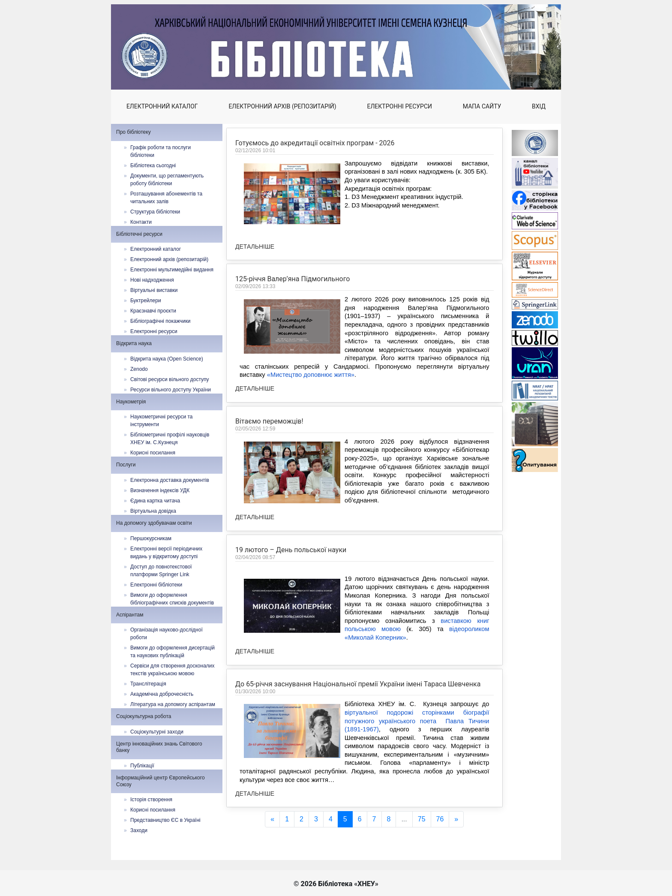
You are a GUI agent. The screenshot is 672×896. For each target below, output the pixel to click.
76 (440, 819)
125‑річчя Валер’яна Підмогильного (292, 279)
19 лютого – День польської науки (290, 595)
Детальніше (254, 246)
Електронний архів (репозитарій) (282, 106)
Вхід (539, 106)
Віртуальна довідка (153, 511)
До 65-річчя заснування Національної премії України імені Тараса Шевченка (357, 732)
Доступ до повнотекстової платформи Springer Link (161, 570)
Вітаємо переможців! (269, 465)
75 (422, 819)
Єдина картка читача (155, 501)
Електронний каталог (162, 106)
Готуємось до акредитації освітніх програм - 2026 (315, 143)
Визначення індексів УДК (159, 490)
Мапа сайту (482, 106)
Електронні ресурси (399, 106)
